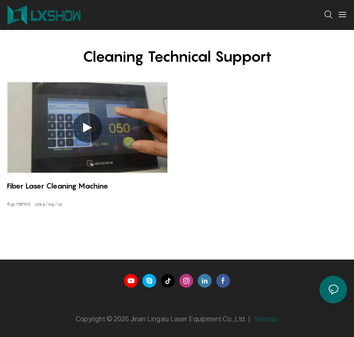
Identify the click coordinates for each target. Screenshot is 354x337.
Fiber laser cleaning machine (57, 185)
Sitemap (266, 319)
